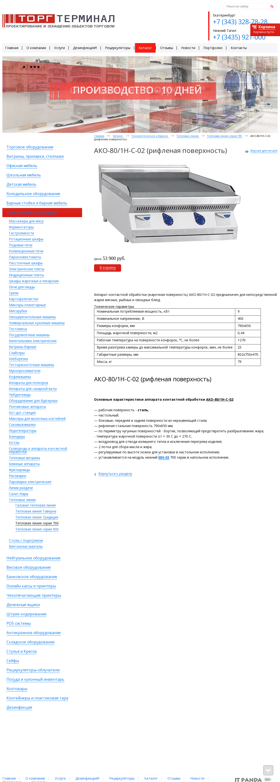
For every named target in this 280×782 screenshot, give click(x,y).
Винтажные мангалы (26, 546)
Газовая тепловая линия (35, 505)
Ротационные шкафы (26, 239)
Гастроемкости (21, 233)
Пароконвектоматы (25, 257)
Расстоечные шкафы (26, 263)
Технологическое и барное (150, 136)
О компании (35, 778)
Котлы (14, 442)
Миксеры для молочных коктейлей (37, 418)
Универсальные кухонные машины (37, 323)
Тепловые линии (22, 499)
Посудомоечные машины (29, 334)
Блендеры (17, 436)
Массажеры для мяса (26, 221)
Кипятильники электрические (33, 340)
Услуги (60, 778)
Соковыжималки (22, 424)
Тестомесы (18, 328)
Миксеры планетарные (27, 305)
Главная (99, 136)
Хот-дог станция (22, 412)
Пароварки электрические (30, 481)
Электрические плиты (26, 269)
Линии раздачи (21, 487)
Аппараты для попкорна (28, 382)
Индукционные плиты (26, 275)
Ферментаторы (21, 227)
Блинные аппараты (24, 463)
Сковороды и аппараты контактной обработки (38, 450)
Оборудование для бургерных (33, 400)
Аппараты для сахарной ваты (33, 388)
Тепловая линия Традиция (36, 517)
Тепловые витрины (24, 458)
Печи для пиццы (22, 287)
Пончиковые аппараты (27, 406)
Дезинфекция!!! (87, 778)
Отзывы (174, 778)
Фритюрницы (19, 469)
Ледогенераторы (22, 430)
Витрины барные (22, 346)
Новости (197, 778)
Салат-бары (18, 493)
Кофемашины (20, 376)
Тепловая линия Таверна (35, 511)
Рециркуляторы (121, 778)
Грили (13, 293)
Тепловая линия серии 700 (37, 523)
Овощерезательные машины (32, 317)
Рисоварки (17, 475)
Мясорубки (18, 311)
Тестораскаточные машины (31, 364)
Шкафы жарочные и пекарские (34, 281)
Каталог (118, 136)
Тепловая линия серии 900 (37, 529)
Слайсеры (17, 352)
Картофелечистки (23, 299)
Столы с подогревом (26, 540)
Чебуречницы (20, 394)
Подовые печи (20, 245)
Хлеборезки (18, 358)
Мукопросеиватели (24, 370)
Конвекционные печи (26, 251)
